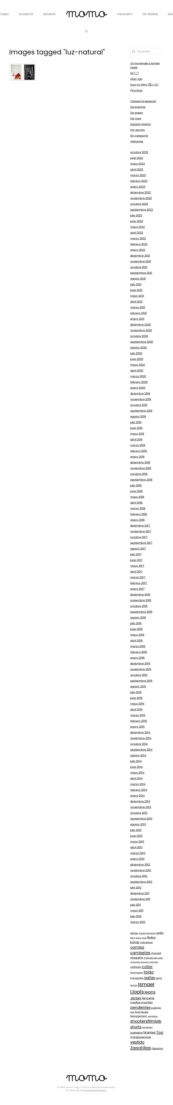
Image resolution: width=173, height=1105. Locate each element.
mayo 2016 (137, 635)
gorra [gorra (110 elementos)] (159, 978)
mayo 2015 (137, 704)
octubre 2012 (138, 876)
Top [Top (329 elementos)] (159, 1032)
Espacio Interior (140, 124)
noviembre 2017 (140, 531)
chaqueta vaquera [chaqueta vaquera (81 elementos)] (139, 962)
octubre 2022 (139, 204)
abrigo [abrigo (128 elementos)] (134, 933)
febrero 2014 (138, 790)
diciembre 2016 (140, 595)
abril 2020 (136, 371)
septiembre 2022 (141, 210)
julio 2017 (136, 554)
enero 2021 (137, 319)
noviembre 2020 (141, 330)
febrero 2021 (138, 313)
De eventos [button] (26, 14)
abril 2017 (136, 572)
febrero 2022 (138, 244)
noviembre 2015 (140, 669)
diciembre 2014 (140, 732)
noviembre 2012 (140, 870)
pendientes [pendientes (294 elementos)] (140, 1007)
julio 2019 (135, 422)
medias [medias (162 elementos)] (135, 1002)
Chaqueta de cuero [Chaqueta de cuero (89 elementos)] (153, 958)
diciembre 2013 (140, 801)
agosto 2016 (138, 618)
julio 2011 (135, 905)
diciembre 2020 (140, 325)
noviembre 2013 (140, 807)
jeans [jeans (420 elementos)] (150, 992)
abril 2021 (136, 302)
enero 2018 (137, 520)
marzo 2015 (137, 715)
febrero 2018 (138, 514)
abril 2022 (136, 233)
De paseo (136, 113)
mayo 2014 (137, 773)
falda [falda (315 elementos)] (149, 972)
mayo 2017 (137, 566)
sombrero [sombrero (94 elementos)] (147, 1027)
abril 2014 (136, 778)
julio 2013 (135, 830)
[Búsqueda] (147, 51)
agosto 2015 (138, 687)
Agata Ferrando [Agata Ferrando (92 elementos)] (147, 933)
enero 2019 (137, 457)
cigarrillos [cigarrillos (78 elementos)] (153, 962)
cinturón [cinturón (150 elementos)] (135, 967)
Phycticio (136, 90)
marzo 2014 (137, 784)
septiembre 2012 (141, 882)
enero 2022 (137, 250)
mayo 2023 (137, 164)
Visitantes (136, 141)
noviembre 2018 (140, 468)
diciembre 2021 (140, 256)
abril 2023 (136, 169)
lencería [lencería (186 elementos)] (148, 998)
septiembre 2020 (141, 342)
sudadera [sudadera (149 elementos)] (136, 1033)
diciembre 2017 (140, 526)
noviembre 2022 (141, 198)
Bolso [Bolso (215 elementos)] (151, 937)
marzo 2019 (137, 445)
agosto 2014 (138, 755)
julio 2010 (136, 916)
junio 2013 (136, 836)
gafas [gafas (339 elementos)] (149, 977)
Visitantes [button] (49, 14)
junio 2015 (136, 698)
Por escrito (137, 130)
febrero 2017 (138, 583)
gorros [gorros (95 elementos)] (133, 985)
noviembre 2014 (140, 738)
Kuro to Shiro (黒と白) (144, 85)
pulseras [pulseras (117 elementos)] (156, 1008)
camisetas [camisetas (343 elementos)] (140, 952)
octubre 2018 (138, 474)
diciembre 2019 (140, 394)
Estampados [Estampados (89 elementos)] (136, 972)
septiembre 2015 (141, 681)
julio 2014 (136, 761)
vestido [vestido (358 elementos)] (137, 1042)
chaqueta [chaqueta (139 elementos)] (136, 958)
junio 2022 (136, 221)
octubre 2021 (138, 267)
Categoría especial (143, 101)
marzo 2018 (137, 508)
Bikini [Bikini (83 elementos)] (132, 938)
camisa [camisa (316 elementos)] (137, 947)
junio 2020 (136, 359)
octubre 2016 (138, 606)
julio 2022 (136, 215)
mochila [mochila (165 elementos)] (147, 1002)
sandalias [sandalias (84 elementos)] (153, 1016)
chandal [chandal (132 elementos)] (156, 953)
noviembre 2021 (140, 261)
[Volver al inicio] (86, 14)
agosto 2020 (138, 348)
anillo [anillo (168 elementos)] (160, 933)
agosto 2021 (138, 279)
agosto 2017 (138, 549)
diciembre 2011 (139, 893)
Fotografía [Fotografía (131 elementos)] (136, 978)
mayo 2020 (137, 365)
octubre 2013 (138, 813)
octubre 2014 (139, 744)
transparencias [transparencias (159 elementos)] (140, 1037)
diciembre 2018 (140, 462)
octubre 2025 (139, 152)
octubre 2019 (138, 405)
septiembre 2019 (141, 411)
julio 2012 (135, 888)
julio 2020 (136, 353)
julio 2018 (136, 485)
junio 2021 (136, 290)
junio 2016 (136, 629)
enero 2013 (137, 859)
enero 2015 (137, 727)
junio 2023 (136, 158)
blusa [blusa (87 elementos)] (138, 938)
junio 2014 (136, 767)
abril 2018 (136, 503)
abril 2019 (136, 439)
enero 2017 (137, 589)
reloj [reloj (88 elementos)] (132, 1012)
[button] (86, 31)
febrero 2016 (138, 652)
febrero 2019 (138, 451)
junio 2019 (136, 428)
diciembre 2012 (140, 865)
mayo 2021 (137, 296)
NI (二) (134, 73)
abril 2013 (136, 847)
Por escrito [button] (125, 14)
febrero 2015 (138, 721)
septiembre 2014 (141, 750)
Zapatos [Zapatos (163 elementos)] (157, 1048)
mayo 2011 (136, 911)
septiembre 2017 (141, 543)
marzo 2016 (137, 646)
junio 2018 (136, 491)
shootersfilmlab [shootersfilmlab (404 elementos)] (145, 1021)
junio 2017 (136, 560)
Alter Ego (136, 79)
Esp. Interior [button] (150, 14)
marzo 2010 (137, 922)
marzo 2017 (137, 577)
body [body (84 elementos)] (144, 938)
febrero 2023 (138, 181)
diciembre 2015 (140, 664)
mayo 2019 (137, 434)
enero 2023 (137, 187)
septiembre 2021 (141, 273)
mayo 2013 (137, 842)
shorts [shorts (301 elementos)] (135, 1026)
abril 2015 (136, 709)
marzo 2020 (138, 376)
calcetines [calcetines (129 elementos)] (146, 942)
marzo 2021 (137, 307)
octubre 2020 (139, 336)
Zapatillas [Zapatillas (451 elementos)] (140, 1048)
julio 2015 (136, 692)
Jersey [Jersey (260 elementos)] (136, 998)
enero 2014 (137, 796)
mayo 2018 (137, 497)
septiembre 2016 (141, 612)
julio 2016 (136, 623)
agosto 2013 (138, 824)
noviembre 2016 (140, 600)
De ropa (135, 118)
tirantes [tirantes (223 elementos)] (149, 1032)
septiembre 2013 (141, 819)
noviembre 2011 (140, 899)
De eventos (137, 107)
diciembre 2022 (140, 192)
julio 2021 (135, 284)
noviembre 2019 (140, 399)
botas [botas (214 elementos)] (134, 942)
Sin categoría (139, 136)
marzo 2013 (137, 853)
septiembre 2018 (141, 480)
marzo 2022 (138, 238)
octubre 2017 (138, 537)
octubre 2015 (138, 675)
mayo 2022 (137, 227)
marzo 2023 (138, 175)
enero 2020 (137, 388)
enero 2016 (137, 658)
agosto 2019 (138, 417)
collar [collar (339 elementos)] (147, 966)
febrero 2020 (139, 382)
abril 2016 (136, 641)
